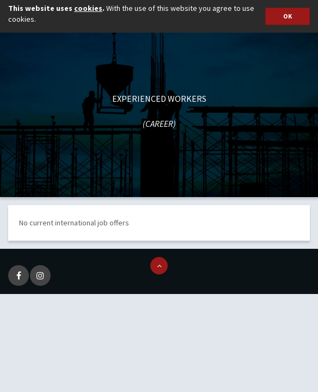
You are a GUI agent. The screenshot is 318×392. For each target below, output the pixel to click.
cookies (88, 8)
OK (287, 16)
